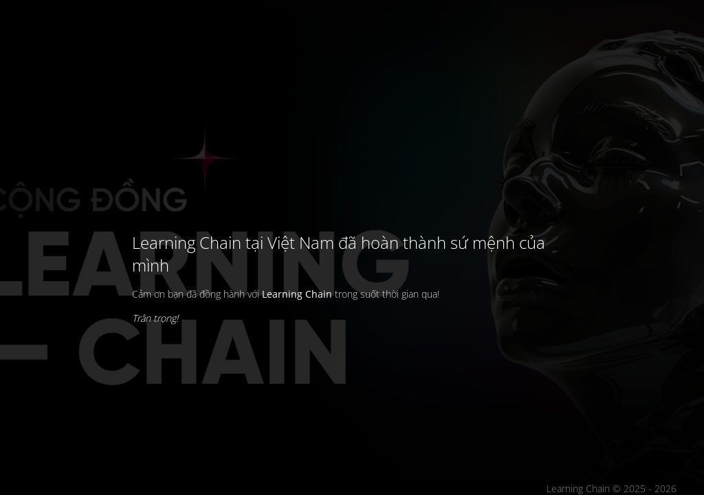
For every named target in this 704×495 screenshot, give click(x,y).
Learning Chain (297, 293)
